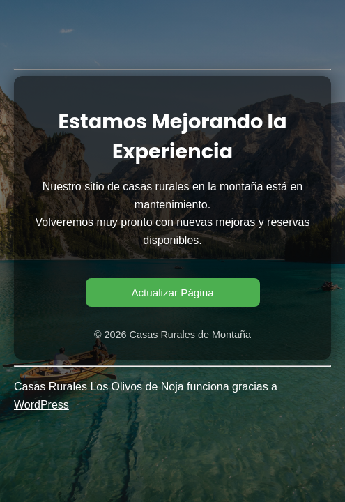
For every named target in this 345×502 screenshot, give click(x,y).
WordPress (41, 405)
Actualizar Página (172, 292)
